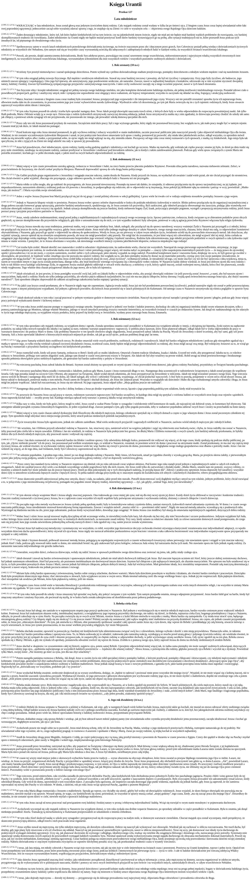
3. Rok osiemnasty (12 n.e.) (125, 319)
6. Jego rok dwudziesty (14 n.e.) (125, 700)
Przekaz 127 (125, 12)
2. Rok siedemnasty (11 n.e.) (125, 159)
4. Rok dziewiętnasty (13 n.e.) (125, 488)
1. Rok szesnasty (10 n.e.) (125, 65)
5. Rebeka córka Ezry (125, 603)
